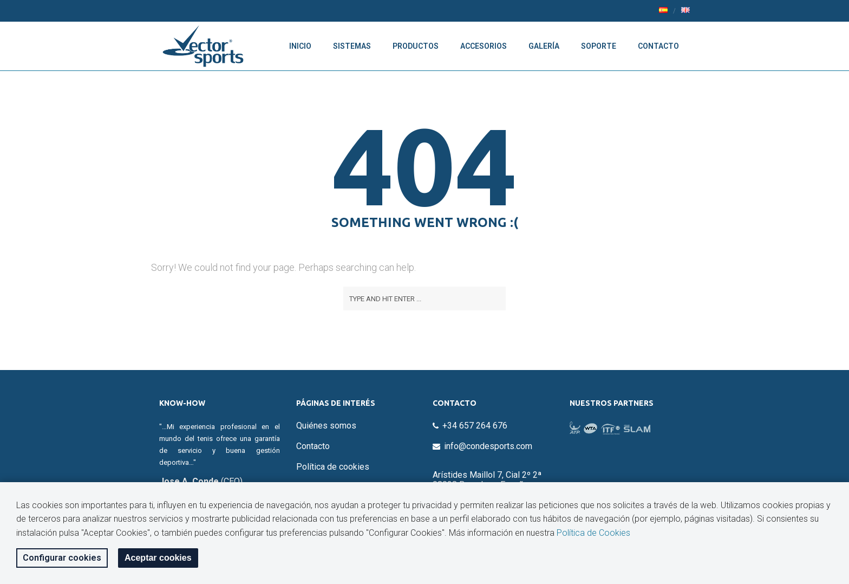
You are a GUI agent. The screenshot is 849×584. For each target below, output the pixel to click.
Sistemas (352, 46)
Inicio (300, 46)
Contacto (658, 46)
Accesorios (483, 46)
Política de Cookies (593, 533)
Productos (416, 46)
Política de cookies (332, 467)
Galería (543, 46)
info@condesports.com (488, 446)
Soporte (598, 46)
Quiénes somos (326, 425)
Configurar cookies (62, 558)
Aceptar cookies (158, 557)
